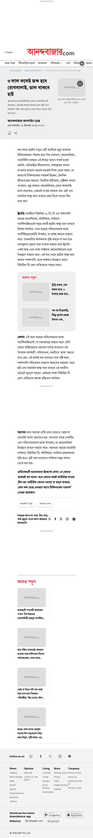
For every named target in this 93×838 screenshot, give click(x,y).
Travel (45, 776)
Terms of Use (74, 772)
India (12, 780)
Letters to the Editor (31, 778)
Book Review (45, 786)
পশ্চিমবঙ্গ (56, 63)
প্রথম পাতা (10, 63)
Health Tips (26, 503)
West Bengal (16, 776)
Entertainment (17, 793)
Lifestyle (46, 772)
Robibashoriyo (61, 785)
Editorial (28, 772)
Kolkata (13, 772)
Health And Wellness (33, 71)
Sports (13, 789)
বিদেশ (77, 63)
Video (56, 780)
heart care (45, 503)
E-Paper (9, 52)
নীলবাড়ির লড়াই (27, 63)
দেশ (68, 63)
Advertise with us (75, 782)
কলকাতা (42, 63)
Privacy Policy (74, 787)
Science (13, 801)
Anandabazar (15, 71)
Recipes (46, 780)
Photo (57, 776)
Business (14, 797)
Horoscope (47, 792)
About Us (72, 776)
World (12, 785)
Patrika (57, 789)
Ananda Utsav (61, 772)
